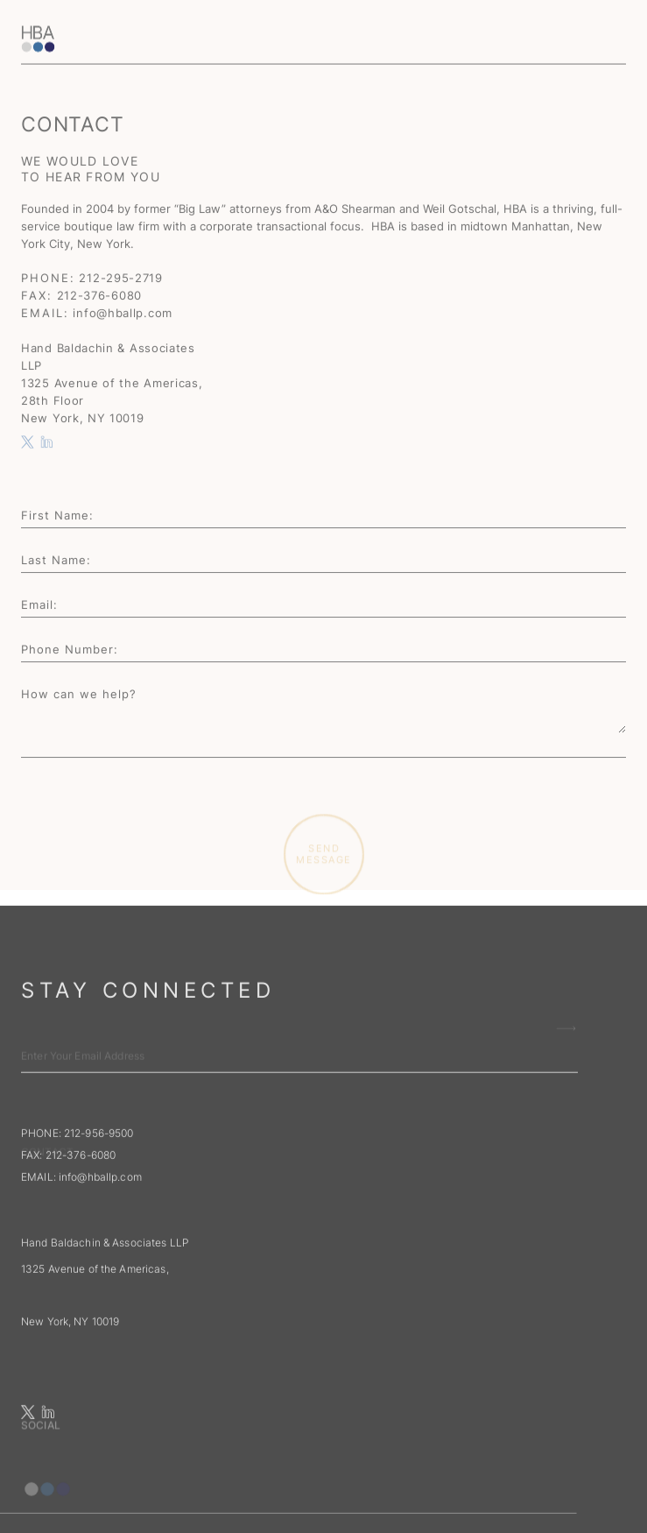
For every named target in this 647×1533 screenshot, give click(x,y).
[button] (613, 16)
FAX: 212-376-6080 (68, 1203)
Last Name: (56, 561)
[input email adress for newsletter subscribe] (299, 1143)
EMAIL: (82, 1225)
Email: (39, 605)
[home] (152, 19)
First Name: (57, 516)
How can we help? (79, 695)
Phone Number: (69, 650)
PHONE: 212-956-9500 (77, 1181)
